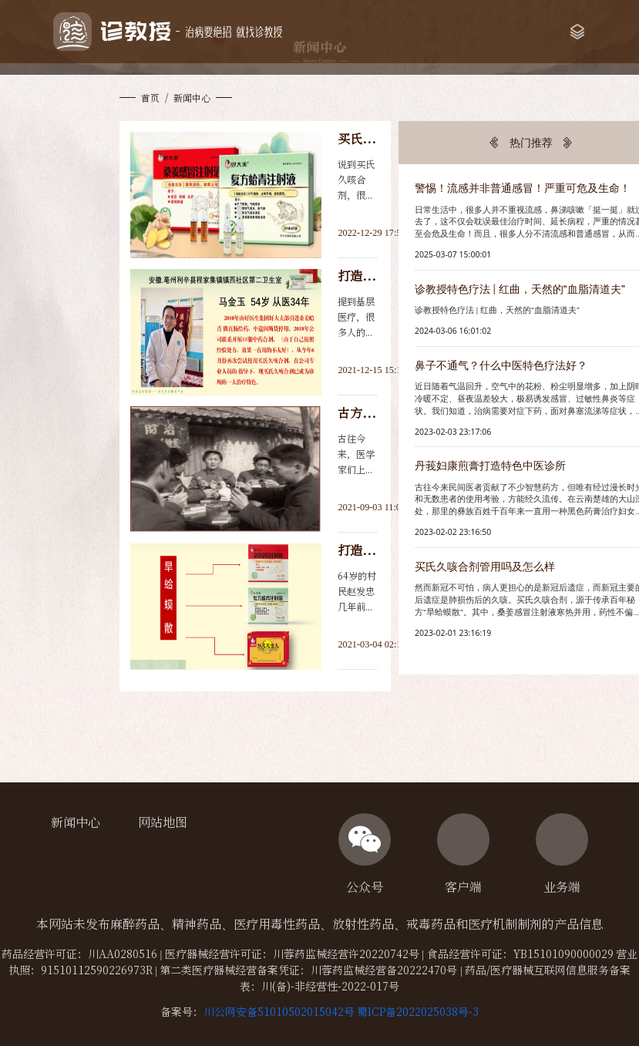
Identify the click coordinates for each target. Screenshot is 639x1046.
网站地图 (162, 822)
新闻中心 (75, 822)
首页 (150, 97)
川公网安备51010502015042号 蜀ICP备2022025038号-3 (341, 1011)
